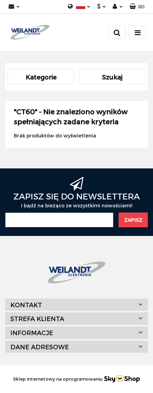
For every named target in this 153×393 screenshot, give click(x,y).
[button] (137, 6)
